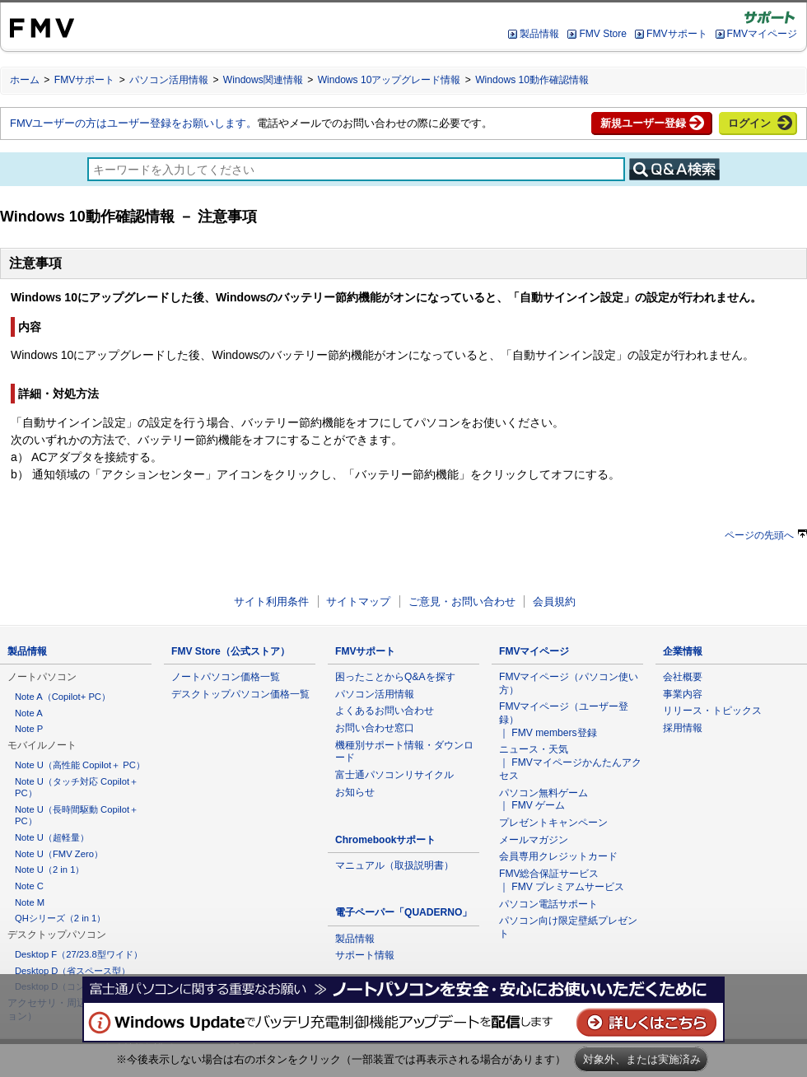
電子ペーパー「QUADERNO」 (403, 912)
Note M (29, 902)
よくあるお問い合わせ (384, 710)
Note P (29, 729)
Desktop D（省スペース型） (72, 971)
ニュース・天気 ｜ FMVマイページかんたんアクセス (570, 762)
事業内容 (682, 694)
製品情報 (539, 34)
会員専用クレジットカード (558, 856)
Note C (29, 886)
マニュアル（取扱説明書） (394, 865)
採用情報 (682, 728)
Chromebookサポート (385, 840)
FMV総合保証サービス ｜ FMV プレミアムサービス (561, 880)
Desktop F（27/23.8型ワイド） (78, 954)
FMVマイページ (762, 34)
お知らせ (355, 792)
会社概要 (682, 677)
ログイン (749, 123)
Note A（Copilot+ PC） (62, 697)
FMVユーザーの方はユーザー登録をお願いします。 (133, 123)
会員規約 (554, 601)
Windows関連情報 (263, 80)
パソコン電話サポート (548, 904)
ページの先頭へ (766, 535)
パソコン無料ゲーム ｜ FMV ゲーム (543, 799)
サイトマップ (358, 601)
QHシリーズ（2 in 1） (60, 918)
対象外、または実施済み (642, 1059)
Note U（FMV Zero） (59, 854)
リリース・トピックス (712, 710)
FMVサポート (676, 34)
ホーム (25, 80)
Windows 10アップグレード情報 (389, 80)
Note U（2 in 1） (49, 869)
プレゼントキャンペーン (553, 822)
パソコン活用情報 (168, 80)
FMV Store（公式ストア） (230, 651)
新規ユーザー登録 (643, 123)
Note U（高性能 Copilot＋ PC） (80, 765)
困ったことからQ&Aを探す (395, 677)
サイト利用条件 (271, 601)
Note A (29, 713)
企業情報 (682, 651)
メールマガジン (533, 840)
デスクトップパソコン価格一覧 (240, 694)
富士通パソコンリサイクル (394, 775)
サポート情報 (364, 955)
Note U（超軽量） (52, 837)
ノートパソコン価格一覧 (225, 677)
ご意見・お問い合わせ (461, 601)
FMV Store (603, 34)
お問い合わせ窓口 (374, 728)
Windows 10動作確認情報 (532, 80)
